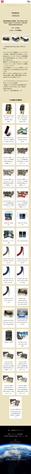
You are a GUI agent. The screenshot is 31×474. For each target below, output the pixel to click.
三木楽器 (17, 28)
